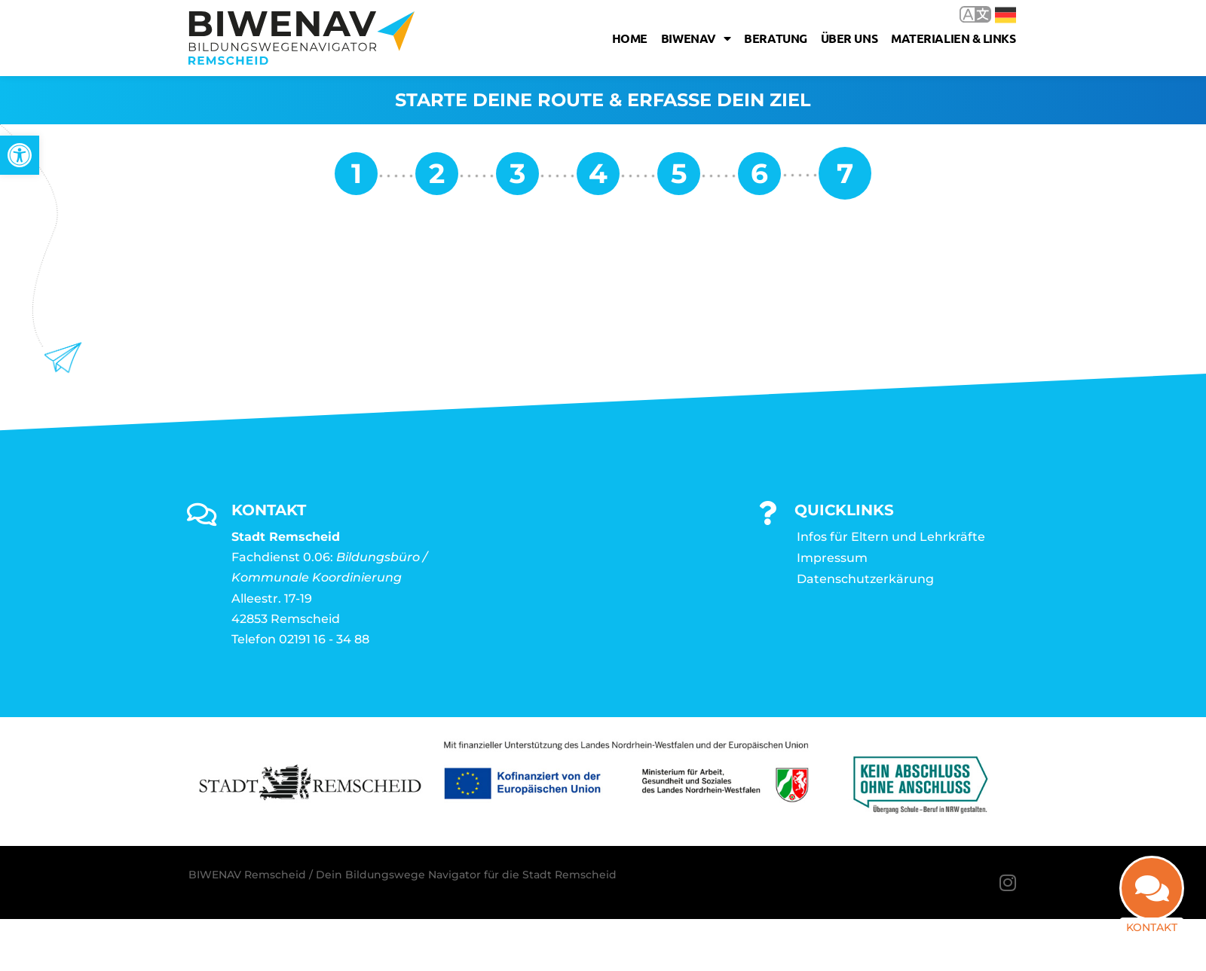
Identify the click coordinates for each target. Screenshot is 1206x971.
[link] (19, 155)
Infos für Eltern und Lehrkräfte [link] (891, 537)
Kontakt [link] (1151, 927)
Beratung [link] (775, 38)
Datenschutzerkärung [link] (865, 579)
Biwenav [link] (695, 38)
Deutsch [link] (1005, 15)
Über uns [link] (849, 38)
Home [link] (629, 38)
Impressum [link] (832, 558)
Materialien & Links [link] (953, 38)
